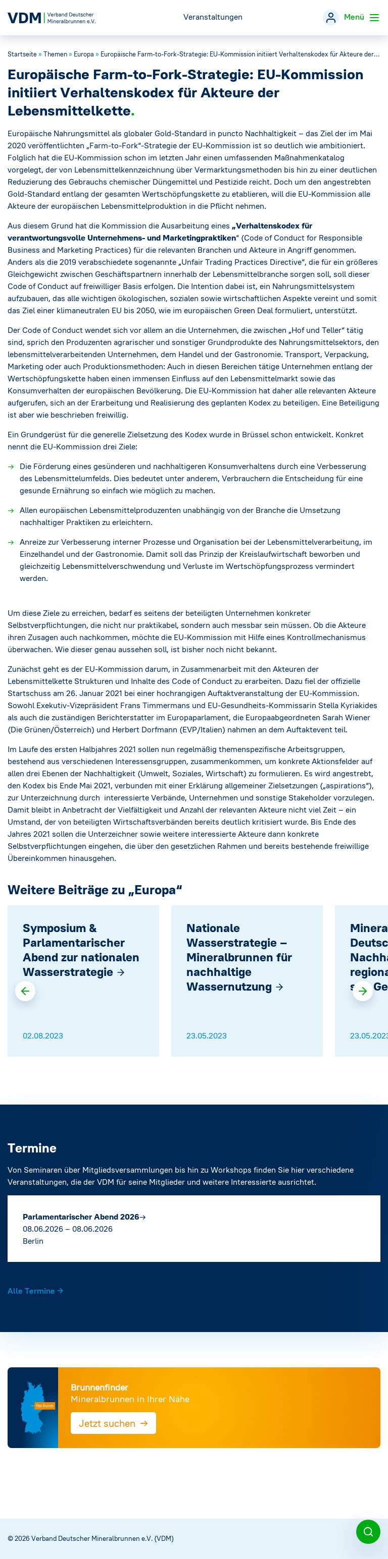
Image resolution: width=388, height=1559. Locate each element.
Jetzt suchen (113, 1422)
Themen (55, 54)
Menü (362, 18)
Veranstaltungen (213, 17)
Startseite (22, 54)
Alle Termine (36, 1291)
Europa (84, 54)
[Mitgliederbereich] (331, 18)
